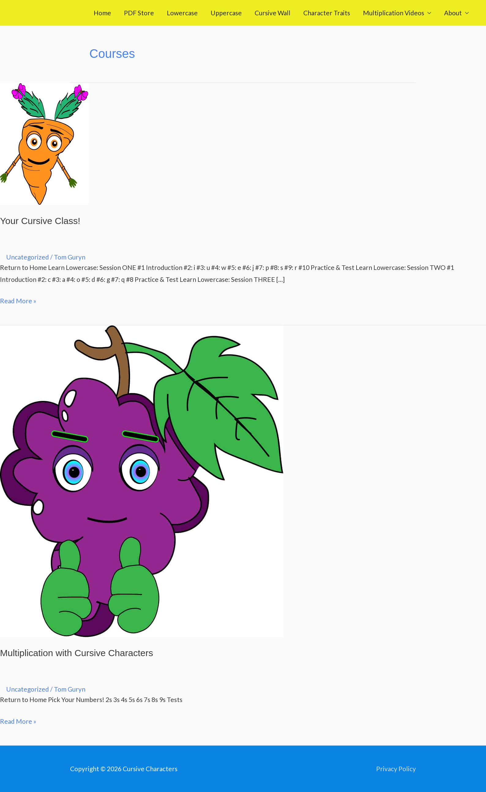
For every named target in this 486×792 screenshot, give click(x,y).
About (453, 13)
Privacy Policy (396, 768)
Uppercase (226, 13)
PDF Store (139, 13)
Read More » (18, 299)
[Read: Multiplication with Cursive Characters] (141, 480)
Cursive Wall (272, 13)
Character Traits (326, 13)
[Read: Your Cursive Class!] (44, 143)
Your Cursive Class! (40, 221)
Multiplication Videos (393, 13)
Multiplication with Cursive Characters (76, 653)
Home (102, 13)
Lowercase (182, 13)
